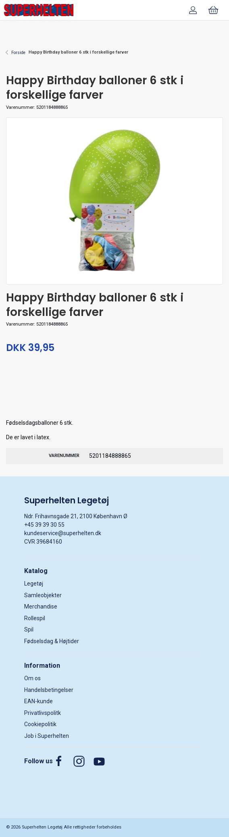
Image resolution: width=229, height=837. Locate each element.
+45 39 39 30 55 (44, 524)
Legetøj (33, 583)
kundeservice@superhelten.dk (62, 533)
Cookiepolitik (40, 724)
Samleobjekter (43, 595)
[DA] (38, 10)
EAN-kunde (38, 701)
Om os (32, 678)
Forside (18, 52)
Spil (28, 629)
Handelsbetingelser (48, 690)
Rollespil (34, 618)
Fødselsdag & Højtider (51, 641)
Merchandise (40, 606)
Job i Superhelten (46, 736)
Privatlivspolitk (42, 713)
